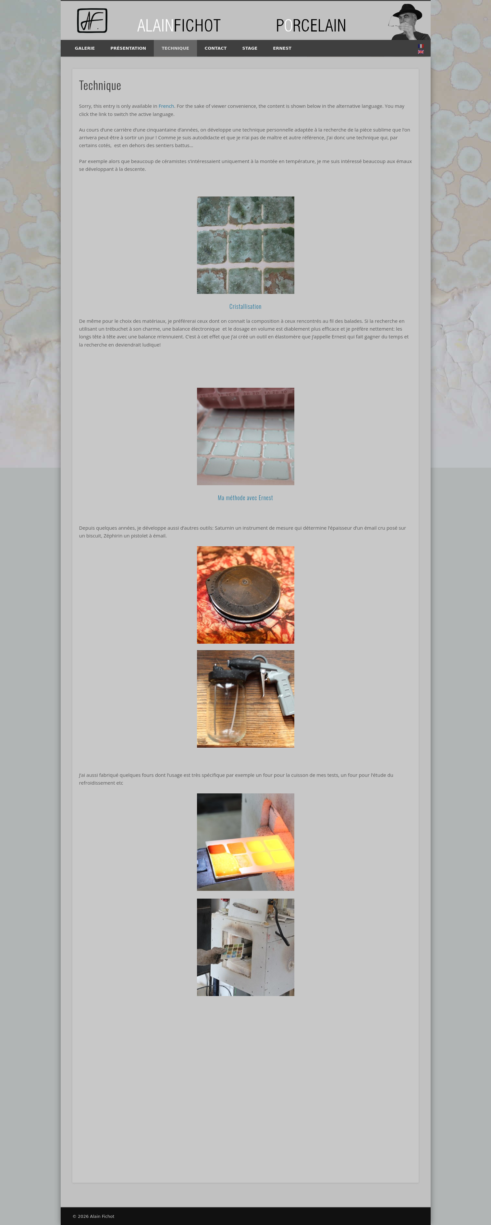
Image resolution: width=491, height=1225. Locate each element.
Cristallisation (245, 306)
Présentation (128, 48)
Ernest (282, 48)
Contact (216, 48)
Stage (249, 48)
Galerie (85, 48)
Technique (175, 48)
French (166, 106)
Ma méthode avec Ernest (245, 497)
